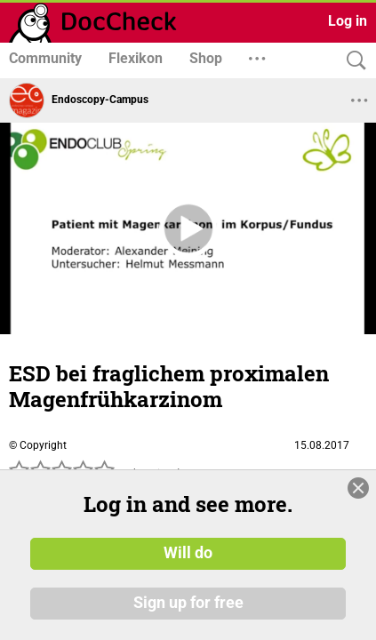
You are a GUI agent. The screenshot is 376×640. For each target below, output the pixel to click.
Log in (347, 20)
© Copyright (38, 445)
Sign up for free (188, 603)
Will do (188, 554)
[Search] (352, 61)
